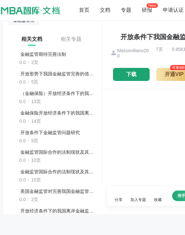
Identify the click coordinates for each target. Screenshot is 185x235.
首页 (84, 10)
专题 (126, 10)
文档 (105, 10)
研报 (147, 10)
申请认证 (173, 10)
